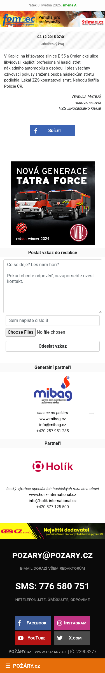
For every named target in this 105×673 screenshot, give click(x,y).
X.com (75, 638)
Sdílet (54, 130)
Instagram (75, 623)
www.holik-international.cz (52, 494)
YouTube (36, 638)
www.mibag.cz (52, 419)
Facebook (36, 623)
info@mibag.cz (52, 425)
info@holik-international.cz (53, 500)
